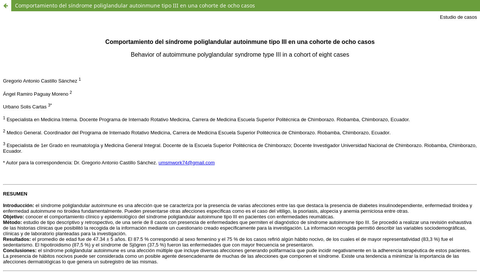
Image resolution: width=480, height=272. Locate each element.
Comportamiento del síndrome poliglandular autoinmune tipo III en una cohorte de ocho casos (135, 5)
